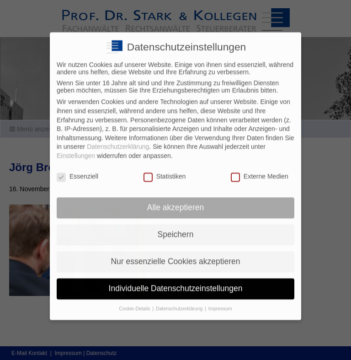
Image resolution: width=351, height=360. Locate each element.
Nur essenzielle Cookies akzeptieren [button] (175, 255)
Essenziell (77, 170)
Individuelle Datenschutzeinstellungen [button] (176, 282)
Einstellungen (76, 150)
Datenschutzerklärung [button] (180, 303)
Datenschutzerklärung (118, 141)
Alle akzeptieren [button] (175, 201)
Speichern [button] (176, 228)
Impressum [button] (220, 303)
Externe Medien (259, 170)
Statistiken (165, 170)
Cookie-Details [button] (135, 303)
